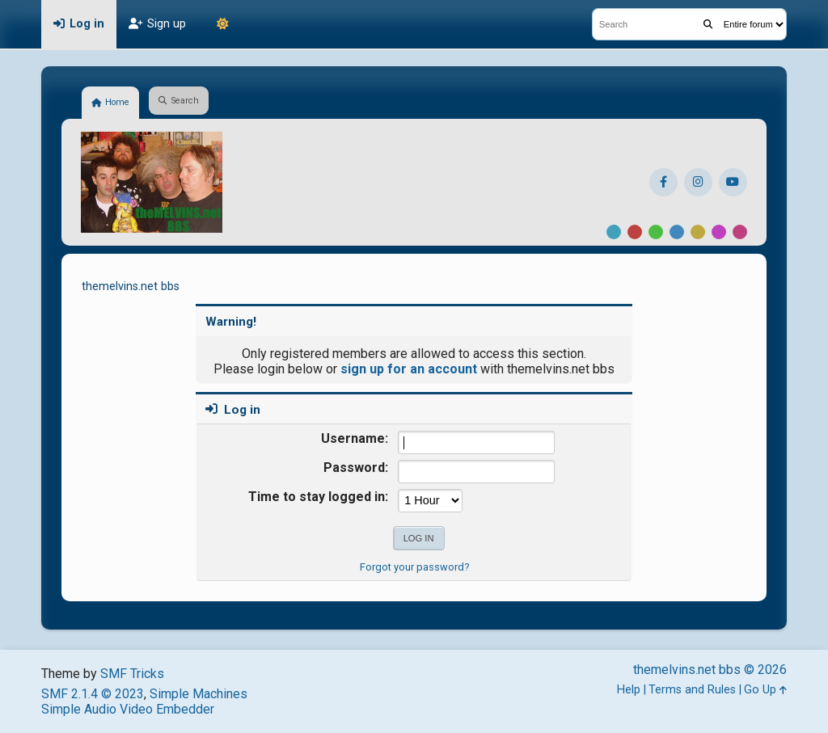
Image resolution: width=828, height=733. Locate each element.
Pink (740, 232)
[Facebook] (663, 182)
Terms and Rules (692, 690)
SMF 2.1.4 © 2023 (92, 693)
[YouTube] (733, 182)
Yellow (698, 232)
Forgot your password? (414, 567)
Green (655, 232)
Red (634, 232)
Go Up (765, 690)
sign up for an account (408, 369)
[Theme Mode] (222, 24)
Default (613, 232)
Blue (677, 232)
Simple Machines (198, 693)
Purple (719, 232)
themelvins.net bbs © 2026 (710, 669)
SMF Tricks (132, 673)
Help (628, 690)
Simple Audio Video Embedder (127, 709)
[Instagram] (698, 182)
